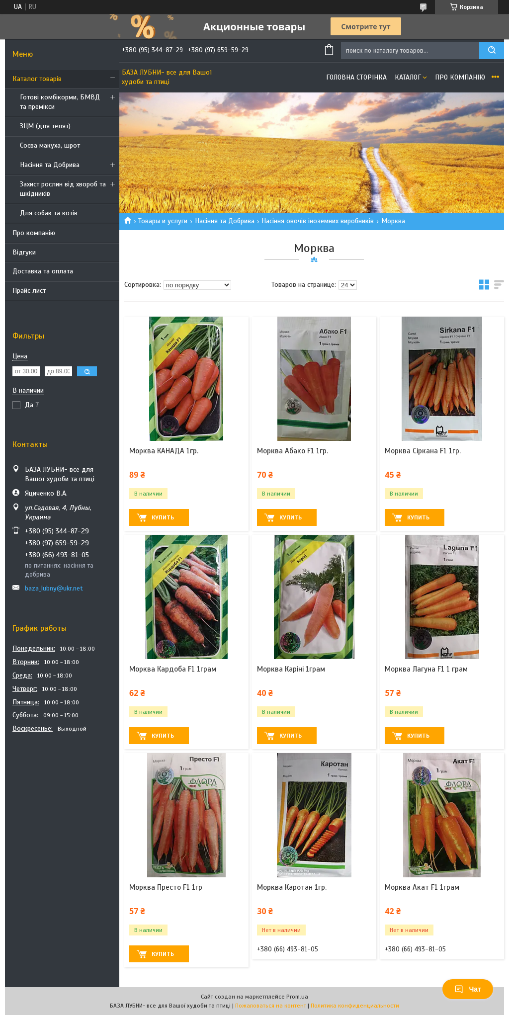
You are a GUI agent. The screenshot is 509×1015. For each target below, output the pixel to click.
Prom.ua (297, 996)
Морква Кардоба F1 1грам (172, 669)
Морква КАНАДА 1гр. (163, 450)
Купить (163, 517)
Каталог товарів (37, 79)
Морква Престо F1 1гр (165, 887)
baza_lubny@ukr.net (54, 588)
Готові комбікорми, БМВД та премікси (60, 102)
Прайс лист (29, 290)
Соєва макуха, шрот (50, 145)
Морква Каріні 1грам (291, 669)
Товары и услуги (162, 221)
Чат (467, 989)
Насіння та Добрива (50, 165)
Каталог (408, 77)
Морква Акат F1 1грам (422, 887)
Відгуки (24, 252)
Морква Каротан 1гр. (292, 887)
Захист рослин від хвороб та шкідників (63, 189)
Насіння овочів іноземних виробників (317, 221)
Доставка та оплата (42, 271)
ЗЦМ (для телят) (45, 126)
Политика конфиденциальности (355, 1005)
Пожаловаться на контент (270, 1005)
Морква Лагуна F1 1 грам (426, 669)
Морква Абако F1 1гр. (292, 450)
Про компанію (33, 233)
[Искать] (491, 50)
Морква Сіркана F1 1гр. (423, 450)
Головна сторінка (356, 77)
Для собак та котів (49, 213)
